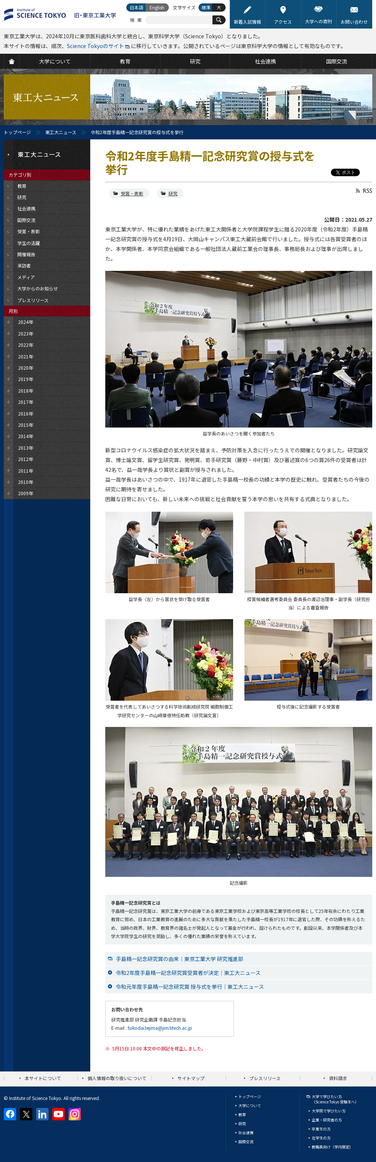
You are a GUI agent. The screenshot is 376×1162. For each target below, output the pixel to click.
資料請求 (338, 1078)
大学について (249, 1105)
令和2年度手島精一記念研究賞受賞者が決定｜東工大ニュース (188, 972)
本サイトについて (43, 1078)
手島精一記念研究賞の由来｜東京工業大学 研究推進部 (179, 959)
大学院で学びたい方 (329, 1111)
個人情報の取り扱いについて (117, 1078)
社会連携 (245, 1132)
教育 (242, 1114)
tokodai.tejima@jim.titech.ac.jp (160, 1027)
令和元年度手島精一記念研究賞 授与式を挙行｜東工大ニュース (190, 986)
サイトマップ (191, 1078)
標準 (206, 7)
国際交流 (245, 1141)
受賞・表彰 (132, 193)
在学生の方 (321, 1138)
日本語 (136, 7)
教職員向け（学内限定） (332, 1147)
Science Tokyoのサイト (95, 46)
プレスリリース (264, 1078)
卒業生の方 (321, 1129)
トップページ (17, 132)
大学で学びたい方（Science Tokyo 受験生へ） (335, 1099)
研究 (172, 193)
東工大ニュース (60, 132)
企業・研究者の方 (327, 1120)
